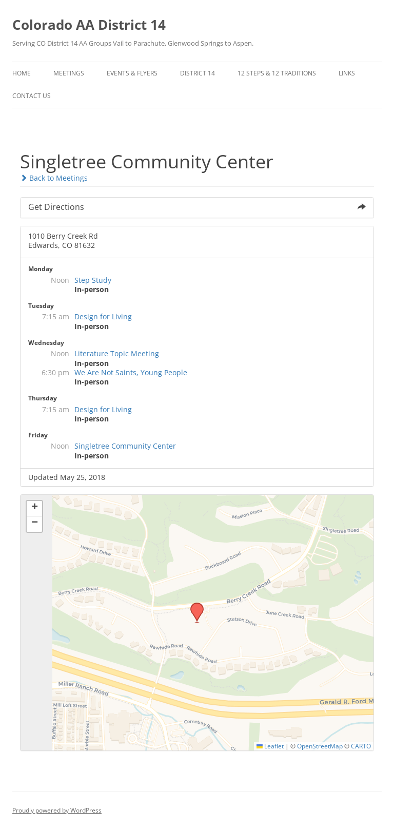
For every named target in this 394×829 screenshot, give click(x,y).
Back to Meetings (54, 178)
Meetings (68, 73)
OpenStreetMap (320, 746)
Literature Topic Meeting (116, 353)
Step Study (92, 280)
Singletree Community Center (125, 446)
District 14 (197, 73)
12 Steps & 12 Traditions (277, 73)
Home (21, 73)
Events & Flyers (132, 73)
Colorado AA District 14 (89, 24)
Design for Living (103, 316)
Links (347, 73)
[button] (193, 606)
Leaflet (270, 746)
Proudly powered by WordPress (57, 810)
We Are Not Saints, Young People (130, 372)
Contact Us (31, 95)
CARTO (361, 746)
